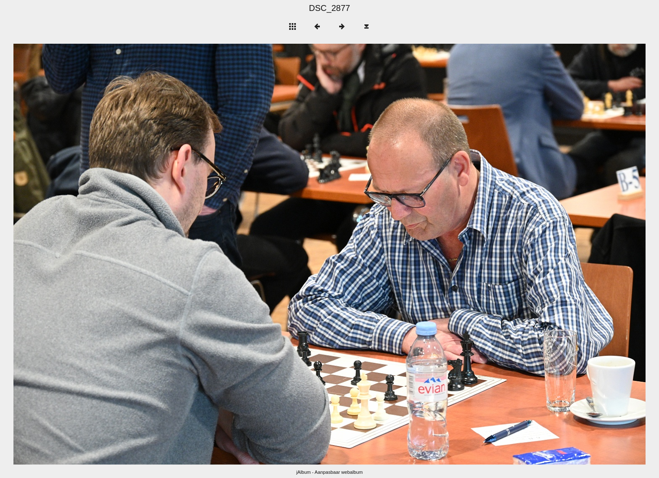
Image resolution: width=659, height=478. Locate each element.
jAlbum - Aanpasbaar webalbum (329, 472)
